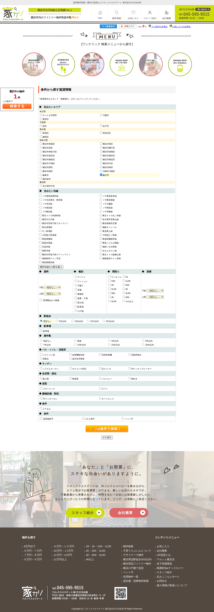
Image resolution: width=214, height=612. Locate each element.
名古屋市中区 (47, 185)
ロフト (103, 388)
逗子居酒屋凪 (164, 563)
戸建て (79, 285)
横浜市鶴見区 (107, 159)
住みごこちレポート (168, 576)
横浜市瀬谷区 (107, 155)
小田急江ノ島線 (108, 235)
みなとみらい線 (108, 250)
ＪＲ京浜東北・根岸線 (51, 199)
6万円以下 (29, 546)
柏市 (43, 126)
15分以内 (93, 321)
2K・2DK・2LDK (95, 550)
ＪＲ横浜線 (45, 211)
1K (125, 276)
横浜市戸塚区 (47, 163)
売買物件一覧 (130, 576)
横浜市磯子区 (107, 147)
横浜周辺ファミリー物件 (137, 563)
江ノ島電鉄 (45, 231)
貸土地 (79, 302)
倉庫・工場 (81, 298)
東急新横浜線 (46, 262)
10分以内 (77, 321)
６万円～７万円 (33, 550)
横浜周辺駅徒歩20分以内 (137, 559)
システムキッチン (49, 368)
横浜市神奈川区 (48, 151)
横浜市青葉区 (47, 143)
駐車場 (79, 306)
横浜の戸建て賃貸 (133, 568)
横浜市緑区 (106, 167)
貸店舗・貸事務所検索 (136, 580)
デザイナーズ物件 (133, 554)
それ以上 (128, 301)
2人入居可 (88, 418)
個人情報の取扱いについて (172, 585)
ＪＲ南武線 (45, 207)
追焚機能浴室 (76, 354)
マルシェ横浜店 (166, 559)
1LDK (126, 281)
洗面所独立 (135, 354)
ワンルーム (115, 276)
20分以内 (108, 321)
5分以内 (61, 321)
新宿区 (44, 133)
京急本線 (44, 246)
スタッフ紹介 (83, 513)
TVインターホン (48, 398)
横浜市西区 (46, 167)
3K (125, 289)
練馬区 (44, 136)
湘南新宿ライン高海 (110, 258)
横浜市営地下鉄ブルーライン (54, 223)
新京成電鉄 (45, 227)
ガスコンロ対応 (77, 368)
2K (111, 285)
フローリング (47, 388)
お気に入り (163, 546)
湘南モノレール (108, 227)
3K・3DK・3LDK (95, 554)
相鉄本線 (44, 250)
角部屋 (73, 378)
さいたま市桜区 (48, 115)
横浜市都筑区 (47, 159)
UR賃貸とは (164, 554)
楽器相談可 (46, 418)
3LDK (126, 293)
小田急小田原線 (47, 235)
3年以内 (113, 340)
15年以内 (114, 344)
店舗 (78, 289)
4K (111, 297)
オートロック (106, 398)
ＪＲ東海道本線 (108, 195)
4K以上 (90, 559)
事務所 (79, 294)
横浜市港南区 (107, 151)
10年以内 (80, 344)
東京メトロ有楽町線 (49, 215)
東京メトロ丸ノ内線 (110, 215)
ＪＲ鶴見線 (106, 207)
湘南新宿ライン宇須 (49, 258)
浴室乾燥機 (105, 354)
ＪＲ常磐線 (106, 211)
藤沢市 (104, 175)
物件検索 (128, 546)
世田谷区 (105, 133)
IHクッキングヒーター (140, 368)
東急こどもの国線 (109, 242)
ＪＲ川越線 (106, 203)
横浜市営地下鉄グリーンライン (55, 254)
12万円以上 (60, 559)
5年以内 (147, 340)
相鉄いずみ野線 (108, 246)
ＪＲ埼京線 (45, 203)
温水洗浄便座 (76, 358)
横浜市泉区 (46, 147)
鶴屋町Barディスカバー (170, 568)
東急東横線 (45, 238)
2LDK (112, 289)
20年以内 (148, 344)
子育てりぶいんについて (137, 550)
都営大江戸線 (46, 219)
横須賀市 (45, 179)
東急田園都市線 (108, 238)
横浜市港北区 (47, 155)
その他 (79, 311)
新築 (77, 340)
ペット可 (127, 418)
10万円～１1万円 (63, 550)
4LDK (112, 301)
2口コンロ (105, 368)
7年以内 (45, 344)
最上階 (44, 378)
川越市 (104, 115)
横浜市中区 (106, 163)
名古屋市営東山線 (109, 219)
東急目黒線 (45, 242)
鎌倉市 (44, 175)
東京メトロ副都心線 (110, 254)
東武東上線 (106, 231)
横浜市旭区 (106, 143)
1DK (112, 281)
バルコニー (105, 378)
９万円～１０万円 (64, 546)
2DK (126, 285)
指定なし (45, 321)
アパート (80, 277)
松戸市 (104, 126)
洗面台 (44, 358)
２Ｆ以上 (45, 408)
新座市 (44, 119)
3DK (112, 293)
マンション (81, 281)
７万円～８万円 (33, 554)
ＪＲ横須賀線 (107, 199)
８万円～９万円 (33, 559)
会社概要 (125, 513)
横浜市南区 (46, 171)
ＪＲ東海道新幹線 (48, 195)
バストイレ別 (47, 354)
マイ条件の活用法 (159, 26)
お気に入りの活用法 (181, 26)
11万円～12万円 (63, 554)
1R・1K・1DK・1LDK (98, 546)
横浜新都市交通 (108, 223)
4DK (126, 297)
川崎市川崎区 (107, 171)
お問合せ (162, 580)
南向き (133, 378)
